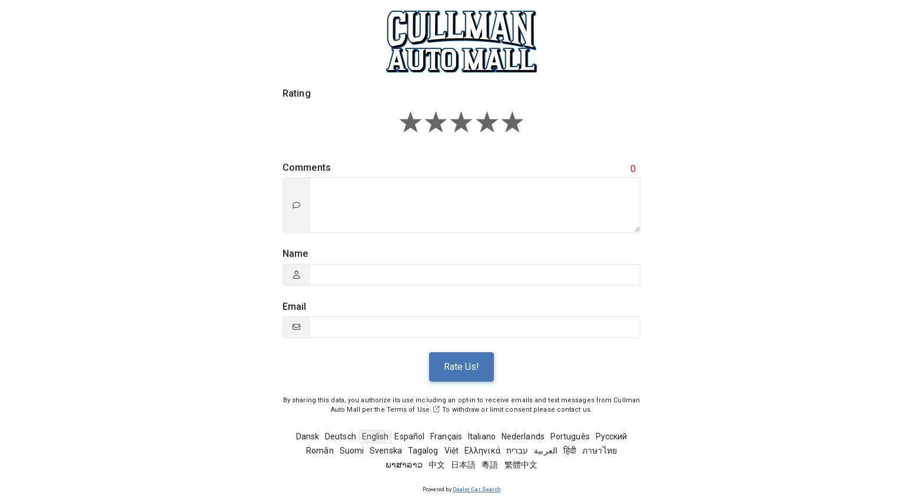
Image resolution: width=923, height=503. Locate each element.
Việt (451, 450)
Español (409, 436)
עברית (517, 450)
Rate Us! (461, 366)
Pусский (611, 436)
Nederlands (523, 436)
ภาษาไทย (599, 450)
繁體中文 (520, 464)
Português (570, 436)
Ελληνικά (482, 450)
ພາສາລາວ (404, 464)
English (375, 436)
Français (446, 436)
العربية (545, 450)
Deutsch (340, 436)
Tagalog (423, 450)
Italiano (482, 436)
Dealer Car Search (477, 489)
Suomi (352, 450)
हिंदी (569, 450)
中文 (437, 464)
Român (320, 450)
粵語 (490, 464)
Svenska (386, 450)
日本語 (463, 464)
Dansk (308, 436)
